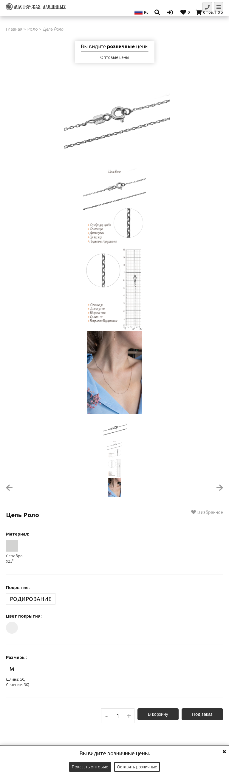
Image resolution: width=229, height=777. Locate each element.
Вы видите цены (114, 46)
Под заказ (202, 714)
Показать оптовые (90, 767)
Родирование (31, 599)
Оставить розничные (137, 767)
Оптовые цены (114, 57)
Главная (14, 29)
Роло (32, 29)
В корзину (158, 714)
